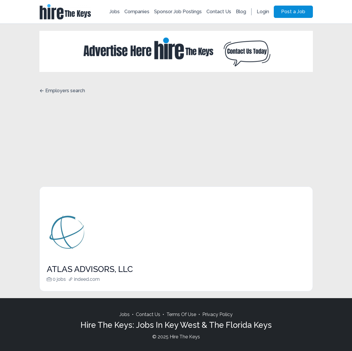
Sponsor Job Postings (178, 11)
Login (263, 11)
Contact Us (218, 11)
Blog (241, 11)
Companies (136, 11)
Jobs (114, 11)
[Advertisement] (176, 142)
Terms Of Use (181, 314)
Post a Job (293, 11)
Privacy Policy (217, 314)
